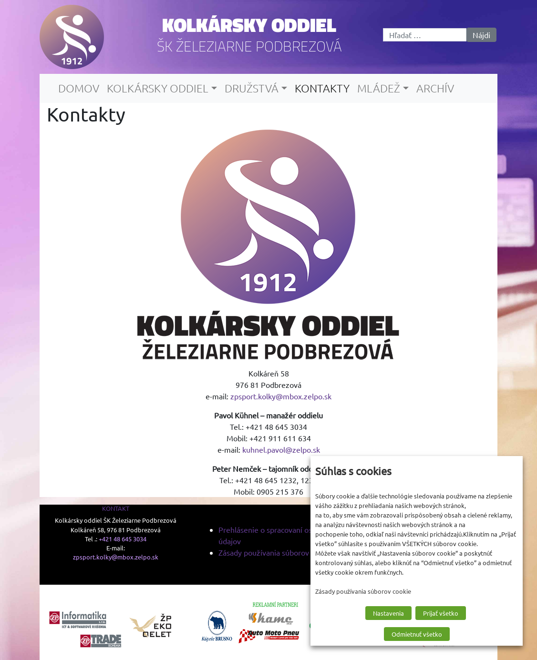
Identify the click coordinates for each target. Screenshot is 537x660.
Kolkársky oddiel (249, 25)
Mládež (378, 88)
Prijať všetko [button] (440, 613)
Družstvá (252, 88)
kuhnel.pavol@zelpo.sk (281, 449)
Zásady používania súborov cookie (275, 552)
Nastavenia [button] (388, 613)
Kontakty (322, 88)
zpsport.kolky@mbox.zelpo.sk (280, 396)
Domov (78, 88)
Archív (435, 88)
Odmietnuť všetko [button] (417, 634)
